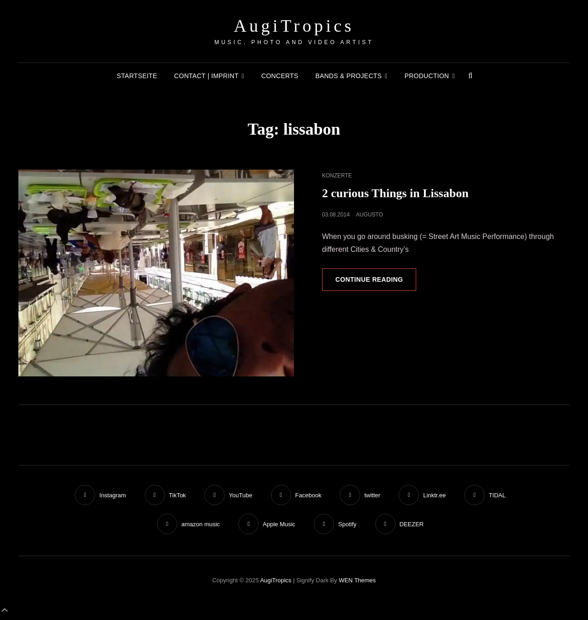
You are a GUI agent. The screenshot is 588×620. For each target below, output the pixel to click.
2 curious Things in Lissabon (395, 193)
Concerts (280, 76)
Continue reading (375, 282)
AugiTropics (294, 25)
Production (427, 76)
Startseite (137, 76)
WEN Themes (357, 580)
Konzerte (337, 175)
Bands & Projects (348, 76)
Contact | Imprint (206, 76)
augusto (369, 214)
